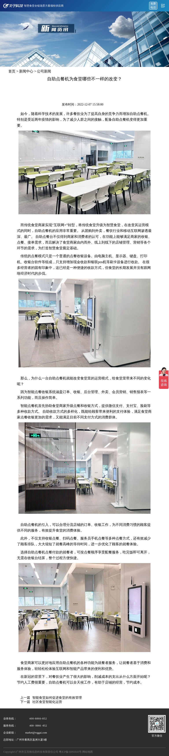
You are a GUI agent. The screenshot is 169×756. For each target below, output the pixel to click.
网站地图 (87, 751)
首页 (11, 71)
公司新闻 (44, 71)
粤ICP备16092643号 (70, 751)
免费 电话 (153, 5)
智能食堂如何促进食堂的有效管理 (57, 697)
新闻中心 (26, 71)
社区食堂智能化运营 (47, 702)
